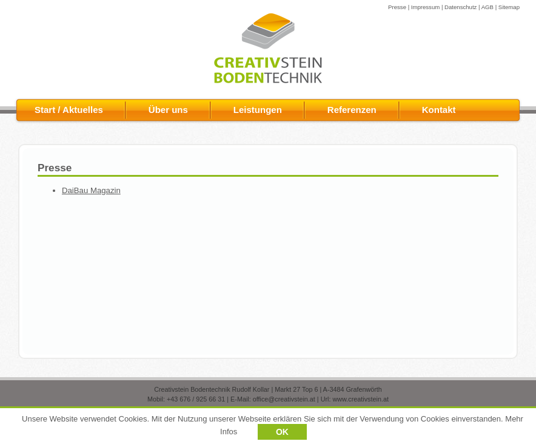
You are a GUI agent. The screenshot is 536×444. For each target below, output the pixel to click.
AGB (487, 7)
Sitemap (509, 7)
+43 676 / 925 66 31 (196, 399)
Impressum (425, 7)
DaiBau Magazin (91, 190)
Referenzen (352, 109)
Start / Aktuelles (69, 109)
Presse (397, 7)
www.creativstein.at (360, 399)
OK (282, 433)
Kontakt (439, 109)
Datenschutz (460, 7)
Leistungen (257, 109)
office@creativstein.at (284, 399)
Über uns (168, 109)
